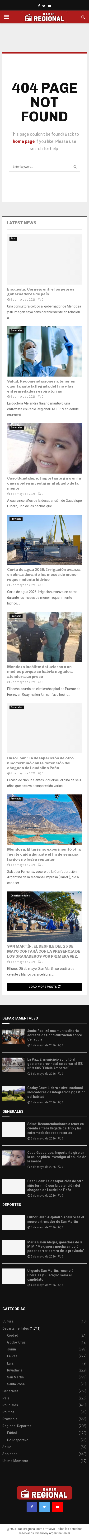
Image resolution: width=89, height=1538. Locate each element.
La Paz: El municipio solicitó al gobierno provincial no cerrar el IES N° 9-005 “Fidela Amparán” (55, 1064)
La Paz (12, 1356)
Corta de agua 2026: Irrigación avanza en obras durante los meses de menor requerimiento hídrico (43, 574)
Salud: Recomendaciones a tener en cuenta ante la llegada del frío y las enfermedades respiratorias (41, 386)
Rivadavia (14, 1370)
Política (8, 1412)
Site (12, 1299)
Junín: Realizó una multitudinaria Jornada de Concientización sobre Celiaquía (54, 1035)
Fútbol (12, 1433)
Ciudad (12, 1335)
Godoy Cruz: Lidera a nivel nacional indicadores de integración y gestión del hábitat (56, 1092)
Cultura (8, 1321)
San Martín (15, 1377)
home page (24, 141)
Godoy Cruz (16, 1342)
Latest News (21, 223)
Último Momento (15, 1461)
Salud (6, 1447)
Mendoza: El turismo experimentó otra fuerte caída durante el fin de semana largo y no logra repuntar (44, 854)
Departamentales (20, 895)
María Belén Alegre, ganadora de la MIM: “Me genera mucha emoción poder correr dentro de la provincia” (55, 1246)
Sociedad (10, 1454)
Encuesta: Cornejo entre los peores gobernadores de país (40, 292)
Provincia (16, 519)
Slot (5, 1299)
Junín (11, 1349)
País (13, 238)
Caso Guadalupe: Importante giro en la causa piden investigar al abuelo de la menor (44, 483)
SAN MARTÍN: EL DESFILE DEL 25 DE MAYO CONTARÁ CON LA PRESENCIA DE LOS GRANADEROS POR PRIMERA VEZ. (43, 951)
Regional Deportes (16, 1426)
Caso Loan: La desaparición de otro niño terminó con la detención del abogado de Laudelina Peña (40, 763)
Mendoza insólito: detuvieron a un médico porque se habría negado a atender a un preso (40, 671)
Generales (17, 330)
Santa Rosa (16, 1384)
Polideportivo (17, 1440)
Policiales (10, 1405)
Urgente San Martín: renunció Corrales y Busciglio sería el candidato (50, 1275)
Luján (11, 1363)
